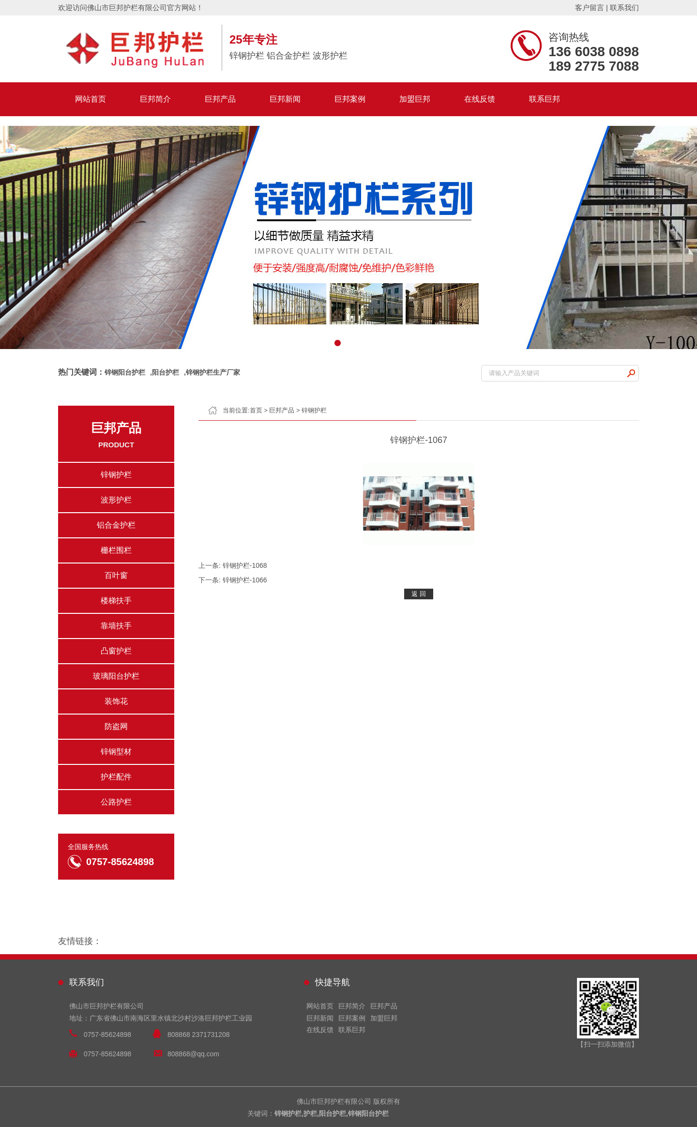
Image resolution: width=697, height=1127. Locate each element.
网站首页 (90, 99)
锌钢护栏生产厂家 (213, 372)
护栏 (310, 1113)
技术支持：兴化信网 (666, 1113)
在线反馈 (479, 99)
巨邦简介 (155, 99)
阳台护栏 (165, 372)
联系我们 (624, 7)
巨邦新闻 (285, 99)
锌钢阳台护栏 (125, 372)
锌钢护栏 (314, 410)
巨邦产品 (220, 99)
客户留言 (589, 7)
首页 (256, 410)
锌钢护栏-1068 (245, 565)
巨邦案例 (349, 99)
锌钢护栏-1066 (245, 580)
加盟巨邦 (414, 99)
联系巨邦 (544, 99)
